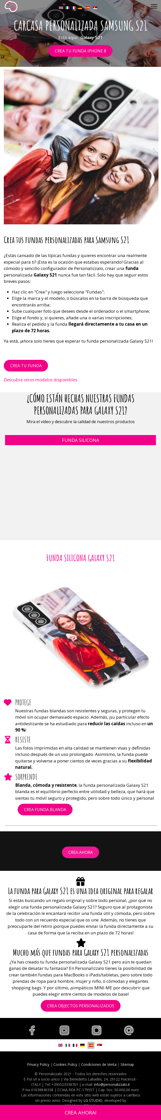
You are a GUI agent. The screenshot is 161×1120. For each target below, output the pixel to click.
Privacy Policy (38, 1064)
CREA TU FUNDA (26, 365)
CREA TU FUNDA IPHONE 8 (80, 51)
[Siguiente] (153, 146)
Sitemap (127, 1064)
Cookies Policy (65, 1064)
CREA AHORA (80, 852)
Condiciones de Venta (99, 1064)
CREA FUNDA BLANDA (45, 809)
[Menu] (154, 6)
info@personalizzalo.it (112, 1084)
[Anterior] (9, 146)
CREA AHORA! (81, 1112)
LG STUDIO (92, 1100)
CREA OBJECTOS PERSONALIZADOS (80, 1006)
